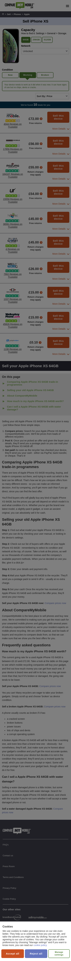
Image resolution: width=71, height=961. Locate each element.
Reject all (36, 953)
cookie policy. (40, 945)
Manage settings (59, 953)
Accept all (12, 953)
